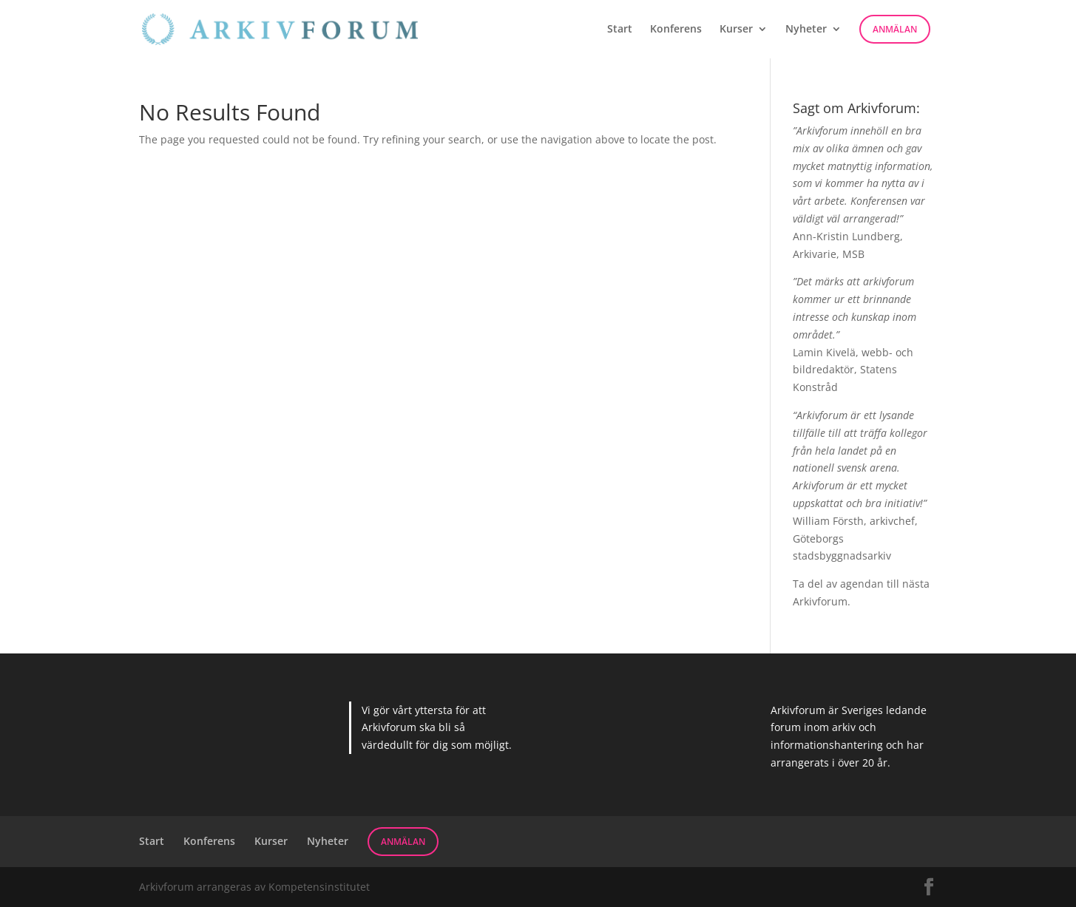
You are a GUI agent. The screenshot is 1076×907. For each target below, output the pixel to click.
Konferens (676, 29)
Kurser (736, 29)
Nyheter (806, 29)
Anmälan (895, 29)
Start (619, 29)
